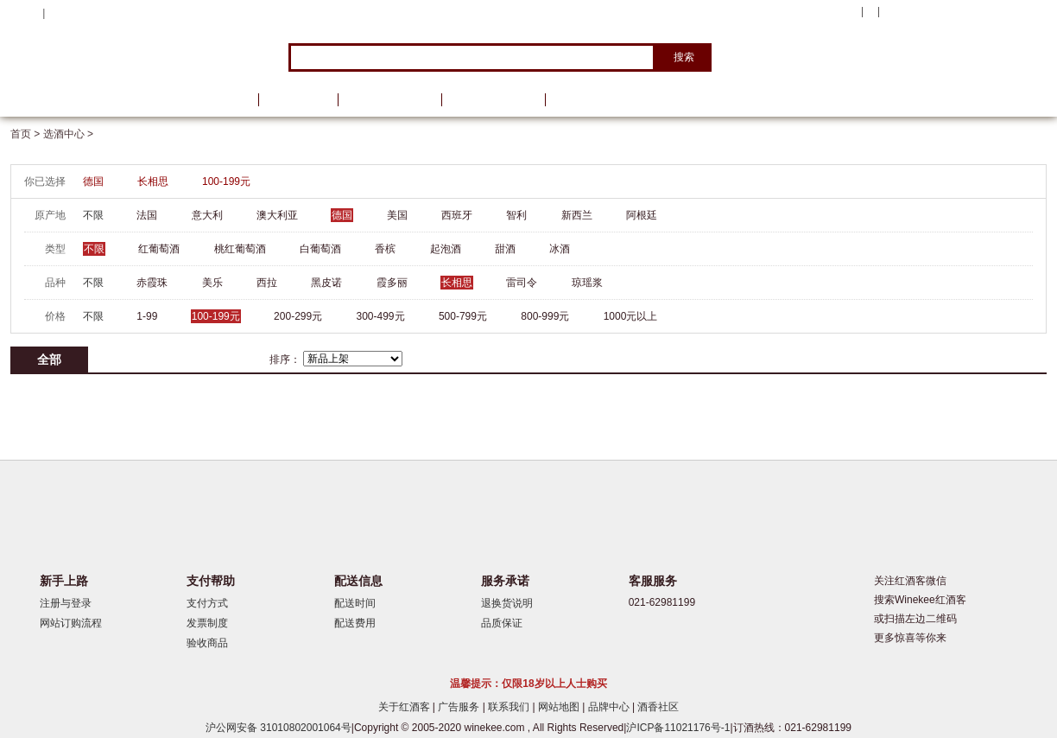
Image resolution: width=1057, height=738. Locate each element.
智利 (516, 215)
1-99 (146, 316)
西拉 (266, 283)
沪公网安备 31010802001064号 (278, 728)
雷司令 (521, 283)
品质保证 (501, 623)
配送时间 (355, 603)
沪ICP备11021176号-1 (678, 728)
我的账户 (833, 12)
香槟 (385, 249)
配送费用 (355, 623)
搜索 (684, 57)
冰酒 (559, 249)
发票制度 (207, 623)
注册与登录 (66, 603)
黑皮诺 (326, 283)
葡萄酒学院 (493, 99)
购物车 (942, 13)
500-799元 (463, 316)
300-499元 (381, 316)
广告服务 (460, 707)
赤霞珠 (152, 283)
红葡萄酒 (159, 249)
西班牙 (456, 215)
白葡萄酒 (320, 249)
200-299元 (298, 316)
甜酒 (505, 249)
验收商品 (207, 643)
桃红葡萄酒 (240, 249)
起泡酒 (445, 249)
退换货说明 (507, 603)
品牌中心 (610, 707)
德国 (93, 181)
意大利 (207, 215)
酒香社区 (658, 707)
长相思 (152, 181)
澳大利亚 (277, 215)
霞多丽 (392, 283)
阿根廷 (641, 215)
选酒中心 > (68, 134)
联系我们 (510, 707)
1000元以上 (631, 316)
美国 (397, 215)
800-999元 (545, 316)
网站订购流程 (71, 623)
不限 (93, 215)
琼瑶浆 (587, 283)
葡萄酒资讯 (389, 99)
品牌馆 (298, 99)
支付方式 (207, 603)
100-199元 (226, 181)
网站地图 (560, 707)
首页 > (26, 134)
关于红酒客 (405, 707)
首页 (224, 99)
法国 (146, 215)
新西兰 (576, 215)
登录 (58, 13)
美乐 (212, 283)
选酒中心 (101, 100)
